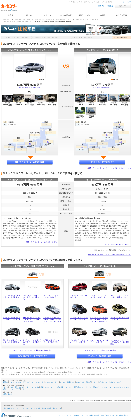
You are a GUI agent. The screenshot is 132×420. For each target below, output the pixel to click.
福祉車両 (88, 382)
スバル (32, 387)
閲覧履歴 (110, 6)
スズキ (37, 387)
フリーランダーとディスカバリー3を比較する (119, 296)
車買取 (103, 15)
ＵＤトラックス (86, 387)
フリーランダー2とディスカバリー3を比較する (79, 319)
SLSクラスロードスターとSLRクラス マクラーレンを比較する (32, 319)
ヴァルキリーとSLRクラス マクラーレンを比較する (32, 297)
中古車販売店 (66, 15)
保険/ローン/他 (84, 15)
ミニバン (12, 382)
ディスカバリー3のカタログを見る (117, 244)
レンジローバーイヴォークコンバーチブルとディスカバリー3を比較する (99, 319)
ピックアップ (103, 382)
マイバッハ (24, 389)
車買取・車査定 (7, 394)
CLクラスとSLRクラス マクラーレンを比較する (12, 341)
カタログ (47, 15)
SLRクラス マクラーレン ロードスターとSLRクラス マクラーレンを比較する (52, 320)
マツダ (26, 387)
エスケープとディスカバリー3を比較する (99, 341)
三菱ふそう (96, 387)
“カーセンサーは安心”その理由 (90, 415)
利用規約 (76, 415)
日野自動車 (77, 387)
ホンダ (21, 387)
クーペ (57, 382)
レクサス (5, 387)
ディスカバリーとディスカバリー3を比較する (99, 296)
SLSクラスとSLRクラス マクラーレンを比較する (11, 319)
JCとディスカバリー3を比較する (78, 296)
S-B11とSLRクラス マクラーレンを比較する (52, 341)
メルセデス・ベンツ (107, 387)
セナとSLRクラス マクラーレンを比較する (52, 296)
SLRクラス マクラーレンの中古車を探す (29, 162)
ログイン (101, 6)
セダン (29, 382)
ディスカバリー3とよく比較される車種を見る (99, 350)
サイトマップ (127, 2)
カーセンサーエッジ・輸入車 (31, 408)
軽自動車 (5, 382)
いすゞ (53, 387)
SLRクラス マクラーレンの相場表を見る (30, 87)
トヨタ (11, 387)
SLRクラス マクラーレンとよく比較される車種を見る (32, 350)
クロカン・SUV (20, 382)
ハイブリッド (80, 382)
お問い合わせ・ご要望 (107, 415)
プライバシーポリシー (65, 415)
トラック (95, 382)
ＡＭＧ (18, 389)
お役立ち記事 (121, 15)
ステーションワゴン (38, 382)
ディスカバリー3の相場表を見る (102, 87)
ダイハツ (47, 387)
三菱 (42, 387)
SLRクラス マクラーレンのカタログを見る (41, 242)
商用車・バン (71, 382)
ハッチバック (49, 382)
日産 (16, 387)
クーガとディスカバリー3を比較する (119, 319)
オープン (63, 382)
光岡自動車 (60, 387)
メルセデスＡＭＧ (119, 387)
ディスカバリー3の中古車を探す (102, 162)
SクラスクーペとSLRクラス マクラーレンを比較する (32, 342)
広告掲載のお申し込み (122, 415)
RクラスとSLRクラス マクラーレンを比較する (11, 296)
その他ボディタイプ (115, 382)
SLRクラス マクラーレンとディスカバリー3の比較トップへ (109, 168)
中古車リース (57, 408)
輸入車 (29, 15)
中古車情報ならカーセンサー (12, 408)
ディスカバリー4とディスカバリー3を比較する (79, 341)
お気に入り (123, 6)
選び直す (42, 79)
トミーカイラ (69, 387)
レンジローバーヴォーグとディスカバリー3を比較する (119, 342)
